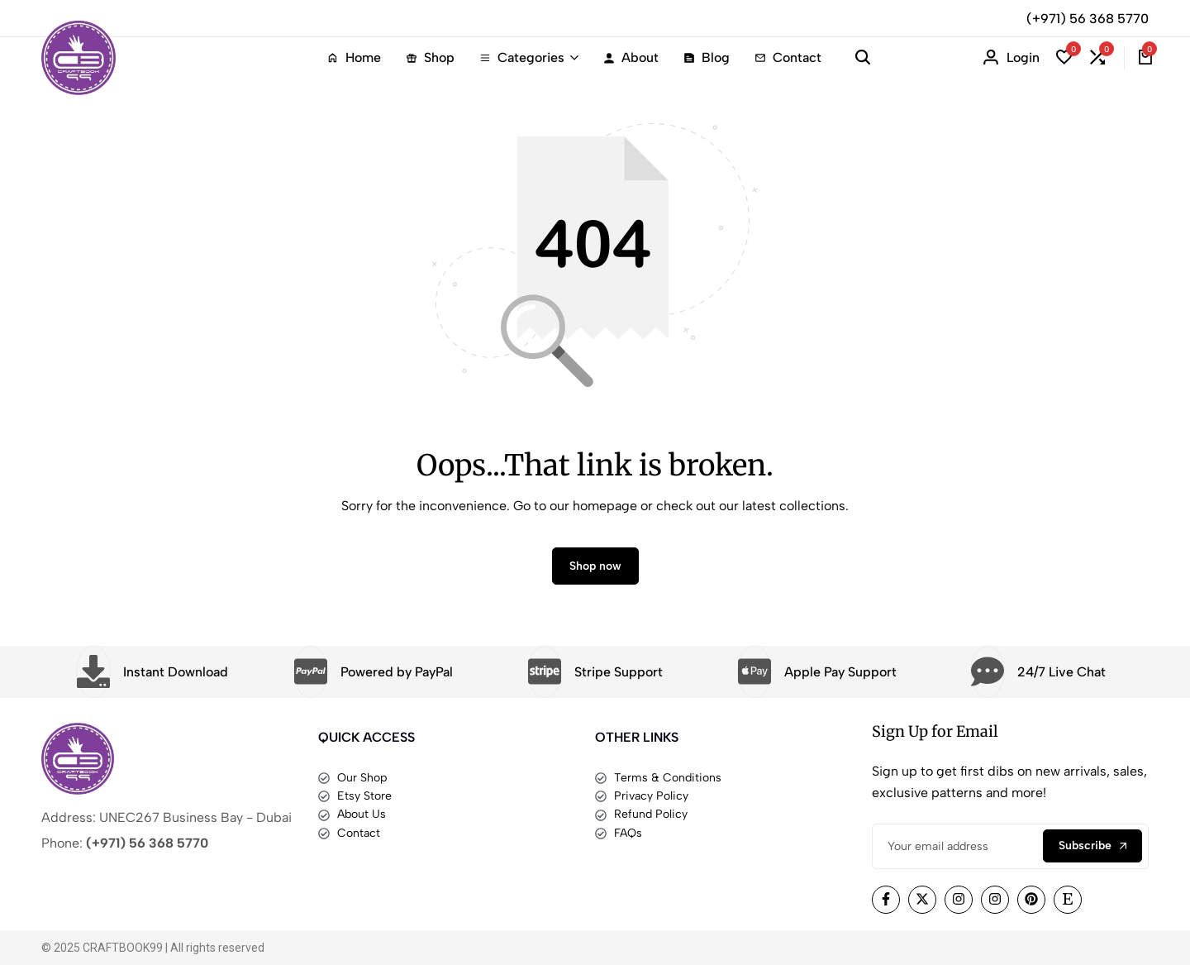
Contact (787, 57)
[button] (1064, 57)
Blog (706, 57)
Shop (430, 57)
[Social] (886, 900)
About (631, 57)
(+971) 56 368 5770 (1087, 18)
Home (354, 57)
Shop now (595, 566)
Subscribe (1092, 845)
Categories (521, 57)
